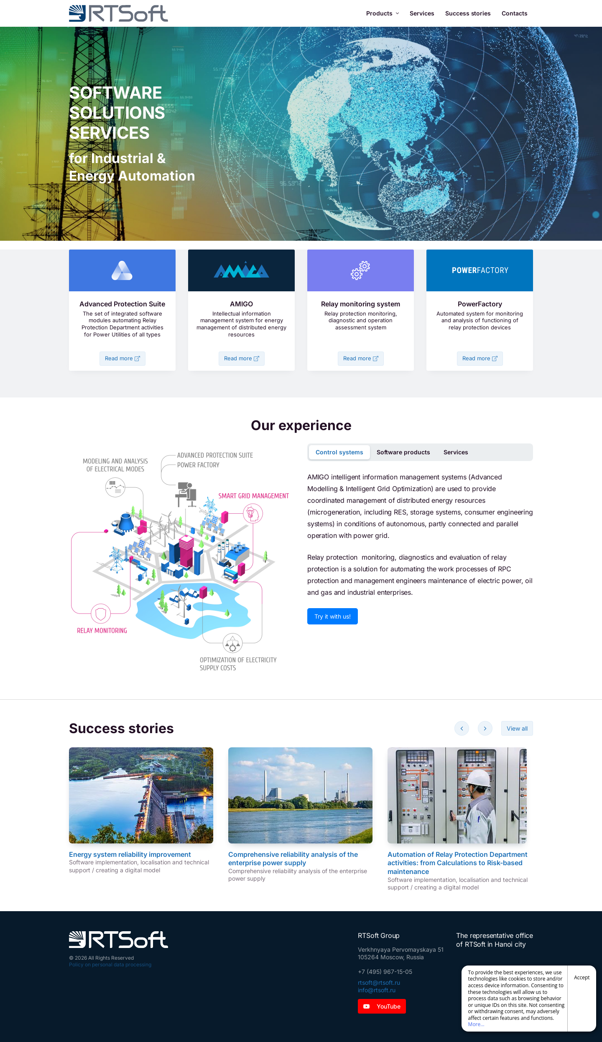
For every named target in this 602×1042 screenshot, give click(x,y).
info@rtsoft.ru (376, 990)
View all (517, 728)
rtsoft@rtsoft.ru (379, 982)
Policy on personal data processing (110, 964)
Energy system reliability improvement (130, 854)
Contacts (515, 13)
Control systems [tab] (339, 452)
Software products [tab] (403, 452)
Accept (581, 977)
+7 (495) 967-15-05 (385, 971)
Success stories (468, 13)
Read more (122, 358)
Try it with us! (332, 616)
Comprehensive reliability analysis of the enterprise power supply (293, 858)
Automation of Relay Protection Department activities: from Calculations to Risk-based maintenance (458, 863)
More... (476, 1024)
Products (382, 13)
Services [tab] (456, 452)
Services (422, 13)
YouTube (381, 1006)
